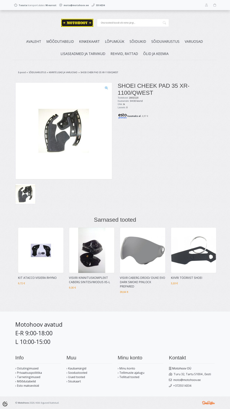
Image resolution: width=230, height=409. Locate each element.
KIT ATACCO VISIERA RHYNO (37, 278)
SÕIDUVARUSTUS (165, 41)
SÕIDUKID (138, 41)
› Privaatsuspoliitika (28, 373)
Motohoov (23, 402)
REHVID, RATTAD (124, 53)
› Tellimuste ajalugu (131, 373)
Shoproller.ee (208, 403)
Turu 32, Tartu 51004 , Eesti (192, 374)
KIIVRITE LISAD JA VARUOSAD (63, 72)
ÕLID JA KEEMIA (156, 53)
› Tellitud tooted (128, 377)
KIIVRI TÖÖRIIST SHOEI (186, 278)
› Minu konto (126, 368)
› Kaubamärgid (76, 368)
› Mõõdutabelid (25, 381)
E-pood (22, 72)
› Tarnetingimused (27, 377)
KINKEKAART (89, 41)
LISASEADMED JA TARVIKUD (83, 53)
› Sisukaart (73, 381)
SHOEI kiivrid (136, 100)
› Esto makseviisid (27, 386)
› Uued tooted (75, 377)
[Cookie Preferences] (5, 404)
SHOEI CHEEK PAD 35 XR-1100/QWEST (99, 72)
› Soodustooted (76, 373)
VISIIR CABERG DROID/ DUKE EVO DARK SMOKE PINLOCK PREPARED (142, 282)
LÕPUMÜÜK (114, 41)
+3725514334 (182, 386)
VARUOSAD (194, 41)
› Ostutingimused (26, 368)
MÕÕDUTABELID (60, 41)
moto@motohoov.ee (187, 380)
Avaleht (33, 41)
